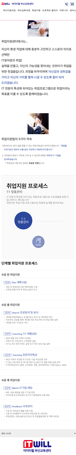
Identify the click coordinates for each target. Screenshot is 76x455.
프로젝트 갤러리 (50, 10)
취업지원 (36, 10)
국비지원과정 (9, 10)
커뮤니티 (63, 10)
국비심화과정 (23, 10)
